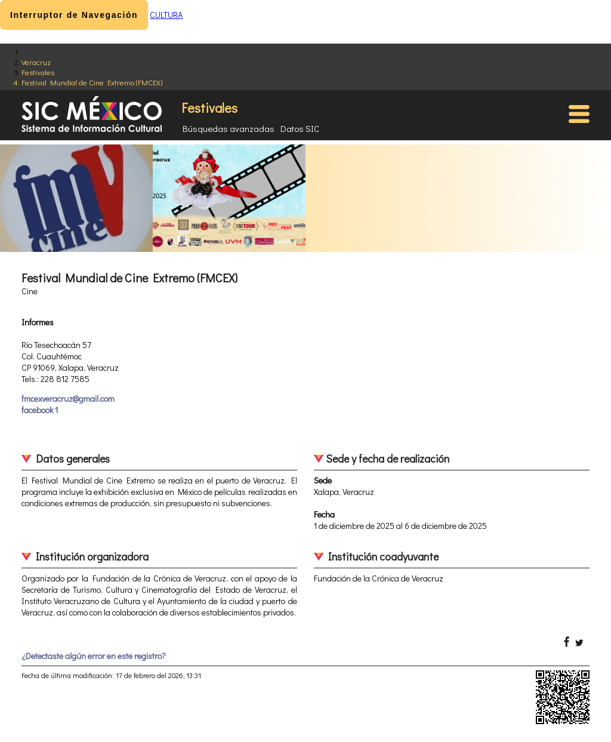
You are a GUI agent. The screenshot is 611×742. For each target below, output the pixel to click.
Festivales (37, 72)
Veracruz (36, 62)
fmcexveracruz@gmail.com (68, 398)
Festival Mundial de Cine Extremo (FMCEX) (91, 82)
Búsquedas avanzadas (228, 128)
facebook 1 (39, 409)
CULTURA (166, 14)
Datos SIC (299, 128)
